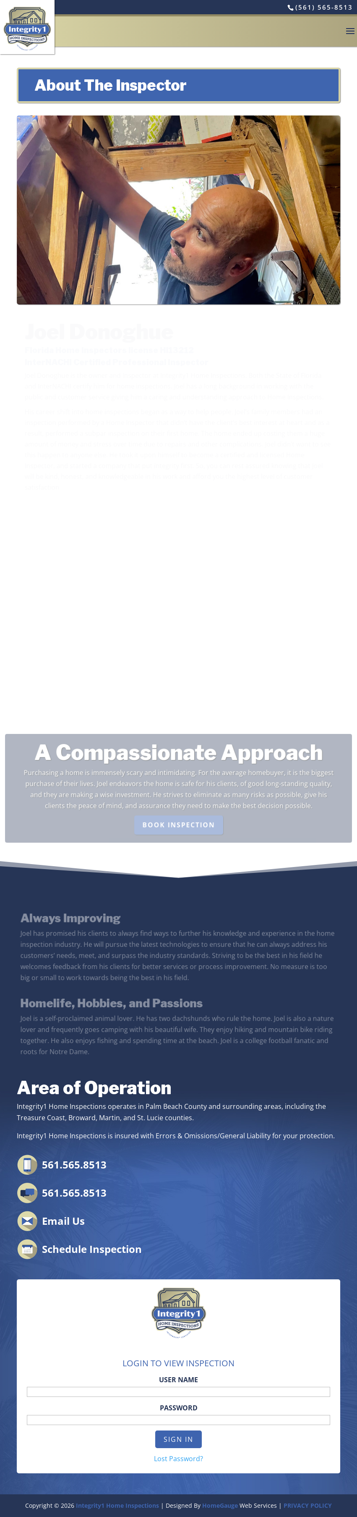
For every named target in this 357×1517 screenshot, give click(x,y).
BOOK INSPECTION (178, 824)
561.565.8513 (74, 1164)
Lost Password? (178, 1458)
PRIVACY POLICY (308, 1505)
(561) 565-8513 (324, 7)
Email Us (63, 1221)
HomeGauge (220, 1505)
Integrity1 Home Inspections (117, 1505)
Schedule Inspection (92, 1249)
